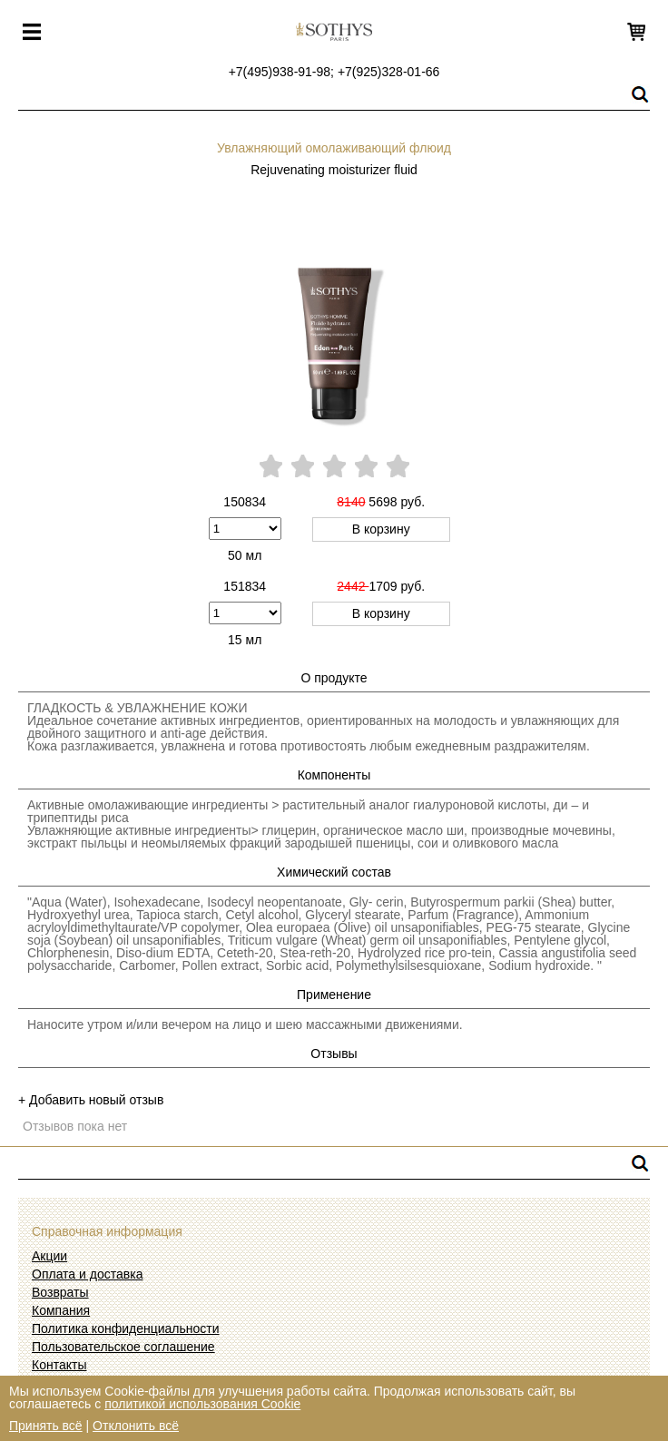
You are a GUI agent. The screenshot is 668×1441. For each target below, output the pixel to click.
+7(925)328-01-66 (388, 71)
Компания (61, 1310)
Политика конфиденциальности (126, 1328)
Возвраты (60, 1292)
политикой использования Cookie (202, 1404)
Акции (49, 1256)
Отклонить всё (136, 1425)
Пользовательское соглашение (123, 1346)
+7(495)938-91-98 (279, 71)
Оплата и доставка (87, 1274)
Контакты (59, 1365)
